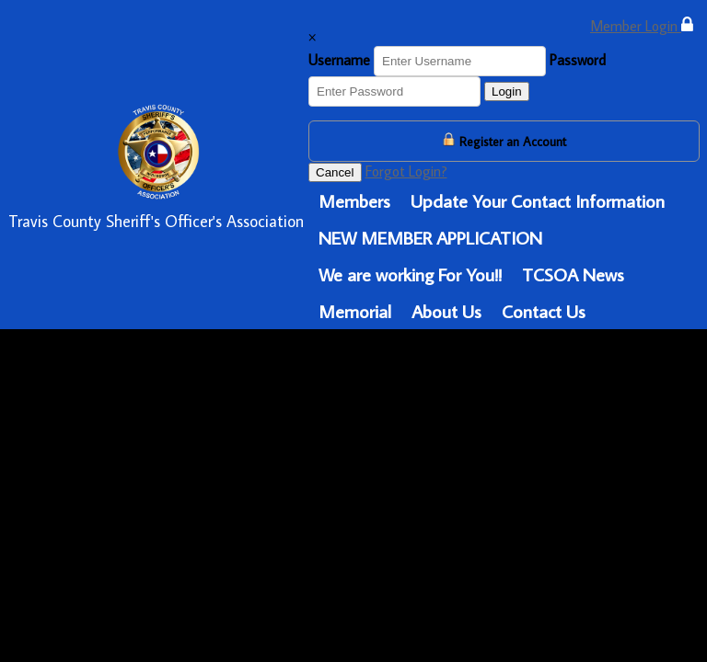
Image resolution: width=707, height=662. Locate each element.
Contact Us (543, 311)
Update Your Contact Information (538, 200)
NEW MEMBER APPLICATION (430, 237)
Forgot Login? (406, 171)
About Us (446, 311)
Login (507, 91)
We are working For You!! (410, 274)
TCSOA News (573, 274)
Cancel (335, 172)
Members (354, 200)
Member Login (641, 25)
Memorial (355, 311)
